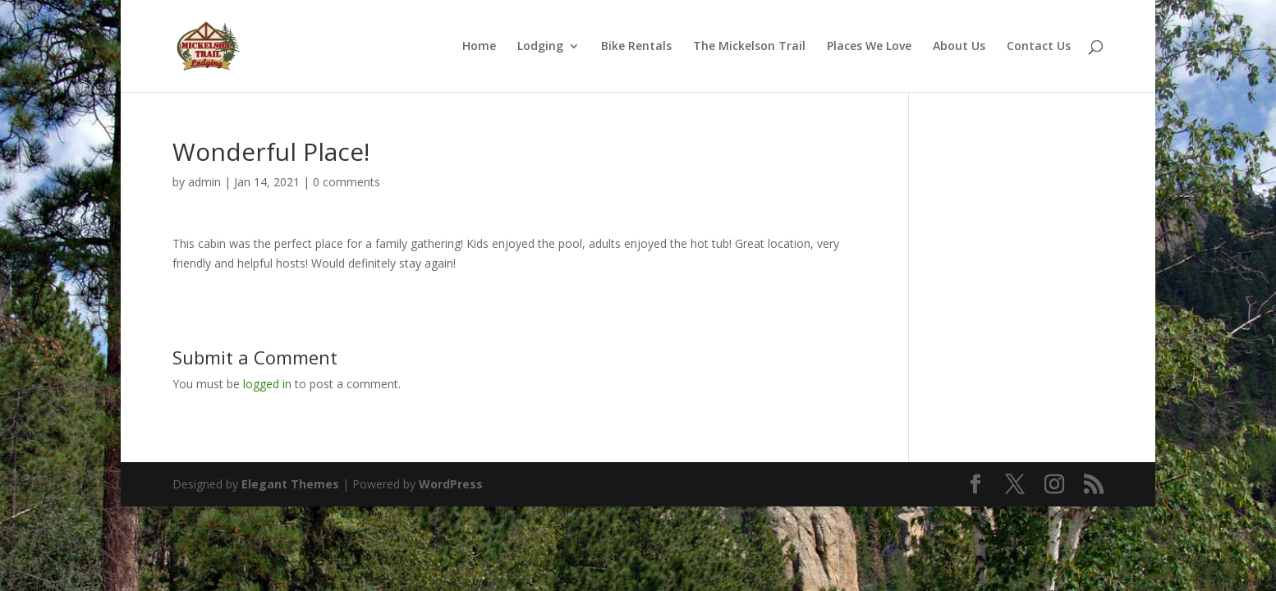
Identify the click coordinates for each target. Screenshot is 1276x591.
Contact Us (1039, 46)
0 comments (346, 182)
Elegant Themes (290, 484)
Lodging (540, 46)
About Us (959, 46)
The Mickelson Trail (749, 46)
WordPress (451, 484)
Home (479, 46)
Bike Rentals (636, 46)
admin (204, 182)
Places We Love (869, 46)
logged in (267, 384)
